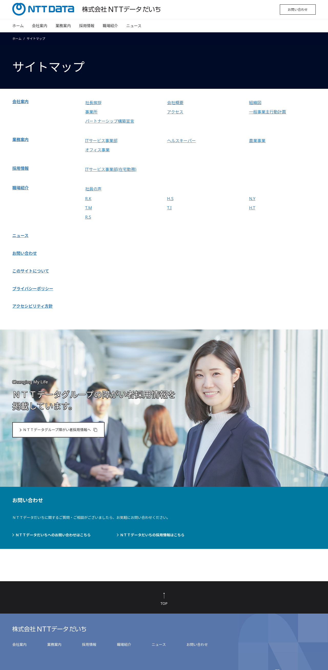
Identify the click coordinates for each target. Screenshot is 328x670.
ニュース (133, 25)
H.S (170, 198)
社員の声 (93, 189)
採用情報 (87, 25)
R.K (88, 198)
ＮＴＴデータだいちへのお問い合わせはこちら (53, 534)
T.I (169, 208)
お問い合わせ (298, 9)
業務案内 (63, 25)
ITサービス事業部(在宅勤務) (110, 169)
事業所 (91, 112)
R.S (88, 217)
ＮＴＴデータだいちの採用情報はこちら (152, 534)
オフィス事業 (97, 150)
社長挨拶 (93, 102)
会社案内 (39, 25)
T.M (88, 208)
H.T (252, 208)
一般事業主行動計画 (267, 112)
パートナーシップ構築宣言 (109, 121)
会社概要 (175, 102)
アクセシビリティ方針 (32, 306)
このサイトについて (30, 271)
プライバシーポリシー (32, 289)
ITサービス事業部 (101, 140)
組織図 (255, 102)
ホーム (18, 25)
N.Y (252, 198)
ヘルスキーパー (181, 140)
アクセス (175, 112)
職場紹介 (110, 25)
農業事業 (257, 140)
